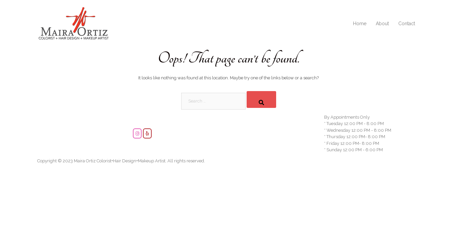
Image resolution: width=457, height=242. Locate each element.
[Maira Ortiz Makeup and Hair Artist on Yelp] (147, 133)
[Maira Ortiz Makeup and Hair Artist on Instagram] (137, 133)
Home (359, 23)
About (382, 23)
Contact (406, 23)
